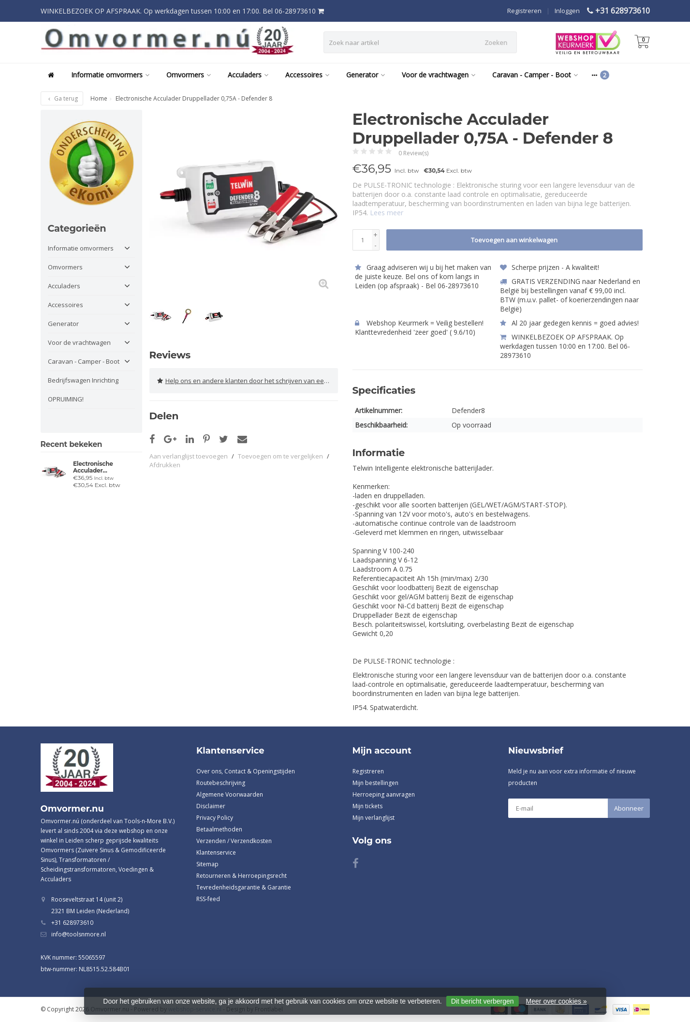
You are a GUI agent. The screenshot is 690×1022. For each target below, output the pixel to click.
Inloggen (567, 10)
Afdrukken (164, 464)
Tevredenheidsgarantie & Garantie (243, 887)
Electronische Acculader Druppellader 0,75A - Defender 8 (103, 467)
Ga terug (62, 98)
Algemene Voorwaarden (229, 794)
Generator (365, 74)
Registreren (524, 10)
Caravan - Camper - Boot (535, 74)
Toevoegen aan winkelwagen (514, 240)
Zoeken (495, 42)
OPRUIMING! (66, 399)
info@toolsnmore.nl (78, 934)
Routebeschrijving (220, 783)
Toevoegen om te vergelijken (280, 456)
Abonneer (629, 808)
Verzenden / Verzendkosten (234, 841)
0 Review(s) (413, 153)
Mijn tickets (367, 806)
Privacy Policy (214, 818)
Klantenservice (216, 852)
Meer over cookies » (556, 1001)
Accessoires (307, 74)
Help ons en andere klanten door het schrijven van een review (247, 380)
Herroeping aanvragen (383, 794)
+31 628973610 (622, 10)
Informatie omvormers (110, 74)
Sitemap (207, 864)
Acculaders (248, 74)
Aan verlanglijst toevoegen (188, 456)
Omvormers (188, 74)
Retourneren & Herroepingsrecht (241, 876)
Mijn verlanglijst (373, 818)
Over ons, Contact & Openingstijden (245, 771)
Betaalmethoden (219, 829)
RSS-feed (208, 899)
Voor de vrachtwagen (438, 74)
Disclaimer (210, 806)
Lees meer (386, 212)
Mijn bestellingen (375, 783)
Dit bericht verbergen (482, 1001)
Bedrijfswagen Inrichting (83, 380)
